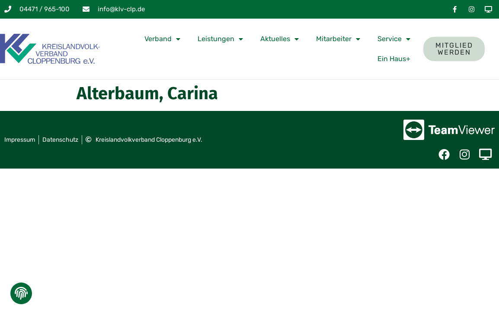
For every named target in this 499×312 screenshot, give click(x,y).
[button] (20, 295)
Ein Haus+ (393, 59)
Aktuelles (279, 39)
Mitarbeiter (338, 39)
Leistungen (220, 39)
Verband (162, 39)
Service (393, 39)
